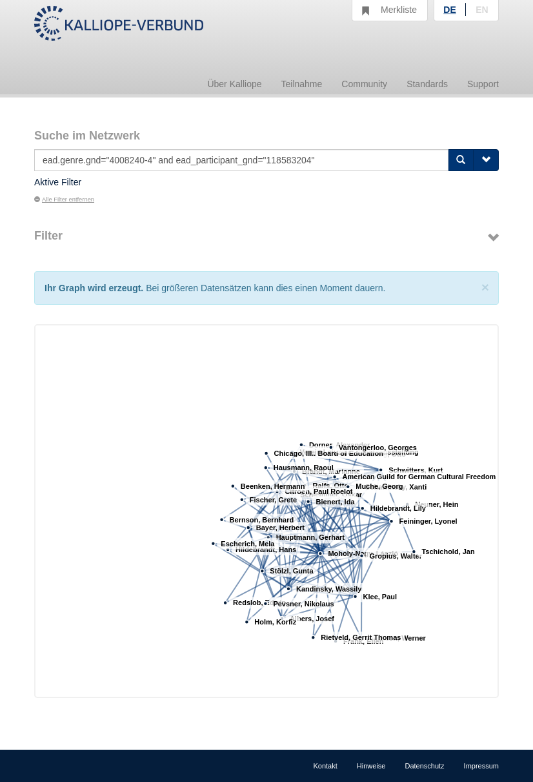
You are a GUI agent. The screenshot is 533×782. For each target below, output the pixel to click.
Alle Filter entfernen (64, 199)
